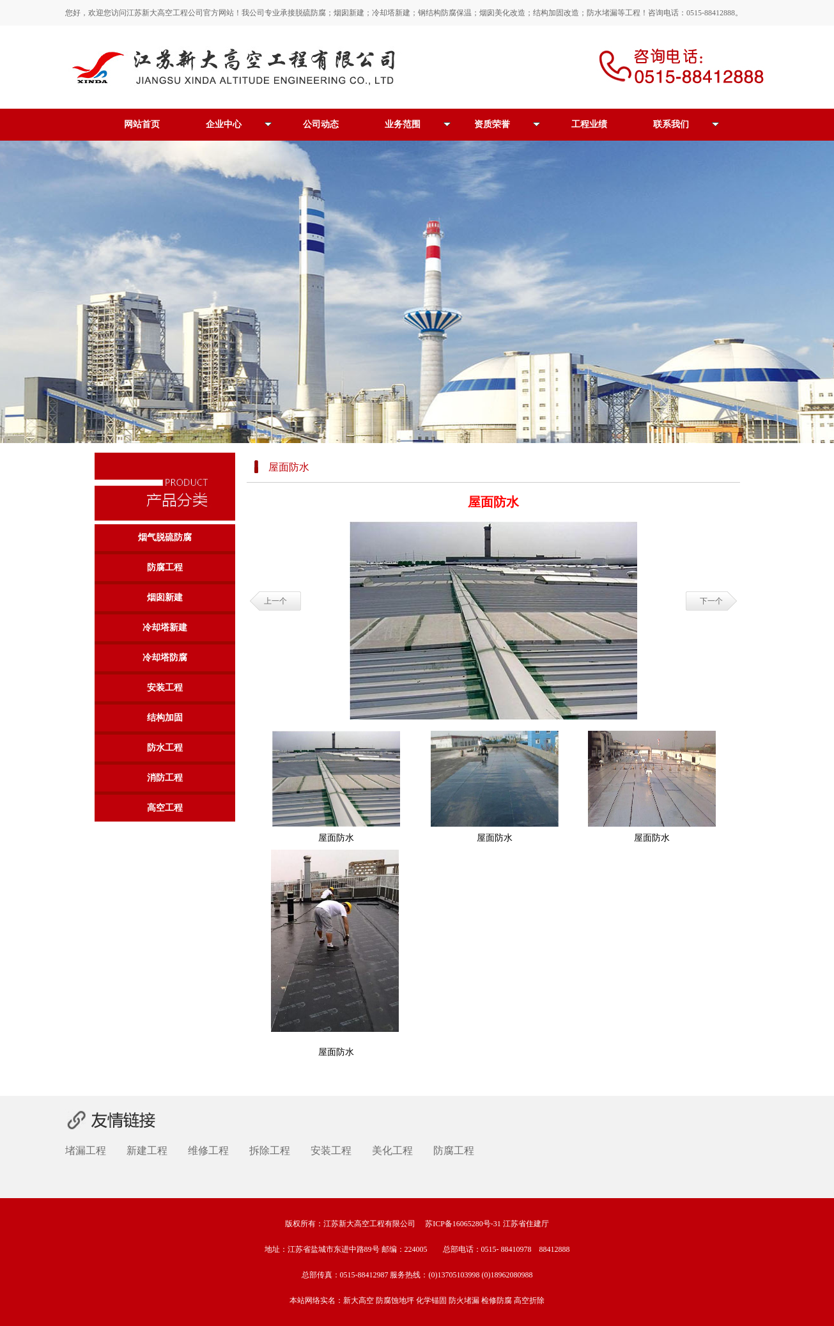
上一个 (275, 601)
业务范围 (418, 124)
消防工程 (165, 778)
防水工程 (165, 748)
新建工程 (147, 1150)
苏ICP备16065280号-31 (463, 1223)
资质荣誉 (507, 124)
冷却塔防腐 (165, 657)
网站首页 (142, 124)
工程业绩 (589, 124)
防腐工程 (165, 567)
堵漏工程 (85, 1150)
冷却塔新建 (165, 627)
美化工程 (392, 1150)
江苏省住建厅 (526, 1223)
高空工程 (165, 808)
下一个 (711, 601)
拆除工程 (269, 1150)
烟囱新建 (165, 597)
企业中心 (239, 124)
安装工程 (165, 687)
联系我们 (686, 124)
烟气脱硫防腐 (165, 537)
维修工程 (208, 1150)
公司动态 (321, 124)
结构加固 (165, 717)
